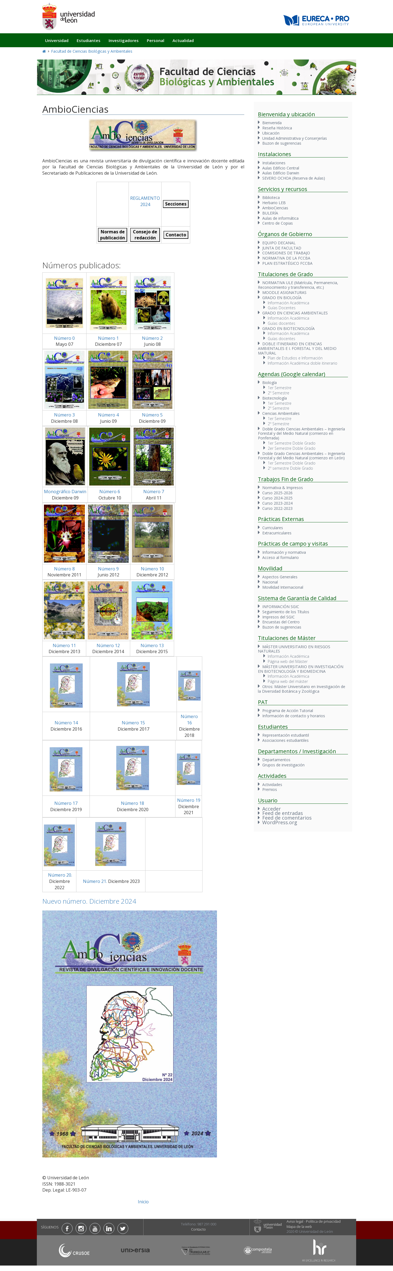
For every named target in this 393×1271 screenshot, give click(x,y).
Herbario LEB (274, 202)
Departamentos (276, 759)
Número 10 (152, 569)
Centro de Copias (277, 223)
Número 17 (66, 803)
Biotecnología (274, 398)
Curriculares (272, 527)
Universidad (57, 40)
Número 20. (59, 875)
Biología (269, 382)
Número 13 (152, 645)
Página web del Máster (288, 661)
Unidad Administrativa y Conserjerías (294, 138)
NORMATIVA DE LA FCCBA (286, 258)
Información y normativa (284, 552)
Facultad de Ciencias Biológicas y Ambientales (91, 51)
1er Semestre (279, 387)
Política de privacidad (323, 1221)
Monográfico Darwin (65, 492)
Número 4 (108, 415)
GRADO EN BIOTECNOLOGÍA (288, 328)
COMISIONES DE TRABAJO (286, 252)
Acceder (271, 808)
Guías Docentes (282, 307)
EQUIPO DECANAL (279, 242)
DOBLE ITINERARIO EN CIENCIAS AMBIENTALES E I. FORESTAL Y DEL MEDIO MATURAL (297, 348)
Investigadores (124, 40)
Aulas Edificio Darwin (280, 172)
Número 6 (109, 492)
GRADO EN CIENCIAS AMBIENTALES (295, 312)
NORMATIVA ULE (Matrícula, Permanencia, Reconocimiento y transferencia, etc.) (298, 285)
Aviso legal (295, 1221)
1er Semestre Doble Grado (291, 443)
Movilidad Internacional (282, 587)
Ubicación (270, 133)
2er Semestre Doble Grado (291, 448)
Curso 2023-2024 (277, 503)
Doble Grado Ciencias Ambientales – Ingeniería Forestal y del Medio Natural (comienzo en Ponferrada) (301, 433)
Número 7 (153, 492)
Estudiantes (88, 40)
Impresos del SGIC (278, 617)
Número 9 (108, 569)
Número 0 (64, 338)
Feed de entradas (282, 813)
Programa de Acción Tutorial (287, 710)
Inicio (143, 1202)
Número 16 (189, 719)
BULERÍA (270, 213)
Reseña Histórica (277, 127)
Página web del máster (288, 681)
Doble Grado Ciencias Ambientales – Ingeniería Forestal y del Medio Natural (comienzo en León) (301, 456)
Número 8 (64, 569)
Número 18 (132, 803)
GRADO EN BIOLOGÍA (282, 297)
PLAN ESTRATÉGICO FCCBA (287, 263)
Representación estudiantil (285, 735)
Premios (269, 789)
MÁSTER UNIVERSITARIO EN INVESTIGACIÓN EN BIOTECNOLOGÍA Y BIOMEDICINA (300, 669)
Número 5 (152, 415)
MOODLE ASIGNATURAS (284, 292)
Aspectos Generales (279, 576)
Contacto (198, 1229)
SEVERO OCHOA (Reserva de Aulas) (293, 178)
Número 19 (188, 800)
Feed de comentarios (287, 817)
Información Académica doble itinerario (302, 363)
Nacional (270, 582)
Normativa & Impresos (282, 487)
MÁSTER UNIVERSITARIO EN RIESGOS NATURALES (294, 649)
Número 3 (64, 415)
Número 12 (108, 645)
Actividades (272, 784)
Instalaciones (273, 162)
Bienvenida (272, 122)
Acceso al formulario (280, 557)
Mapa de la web (299, 1226)
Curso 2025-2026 (277, 492)
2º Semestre (278, 392)
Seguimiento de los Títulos (285, 611)
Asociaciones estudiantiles (285, 740)
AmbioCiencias (275, 207)
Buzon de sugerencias (281, 143)
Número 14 (66, 723)
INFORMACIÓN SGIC (280, 606)
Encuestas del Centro (281, 621)
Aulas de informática (280, 218)
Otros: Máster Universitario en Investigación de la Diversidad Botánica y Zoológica (301, 689)
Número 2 (152, 338)
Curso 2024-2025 (277, 498)
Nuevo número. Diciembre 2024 (89, 901)
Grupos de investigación (283, 764)
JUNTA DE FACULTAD (281, 248)
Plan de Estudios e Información (295, 358)
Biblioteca (271, 197)
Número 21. (94, 881)
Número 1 (108, 338)
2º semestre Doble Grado (290, 468)
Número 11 (64, 645)
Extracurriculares (276, 532)
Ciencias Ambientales (281, 413)
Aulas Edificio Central (280, 168)
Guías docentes (281, 323)
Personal (155, 40)
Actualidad (183, 40)
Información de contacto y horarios (293, 715)
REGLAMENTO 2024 (145, 201)
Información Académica (288, 302)
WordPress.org (279, 822)
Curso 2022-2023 (277, 508)
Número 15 (133, 723)
